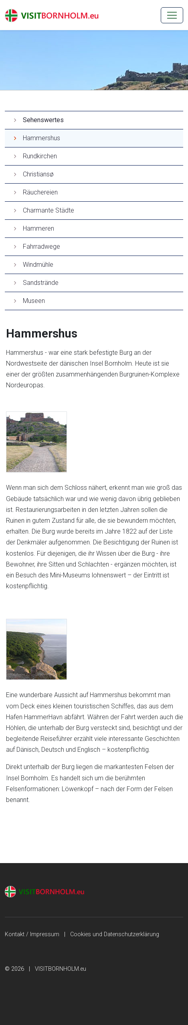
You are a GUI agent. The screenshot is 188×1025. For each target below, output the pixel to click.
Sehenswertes (43, 120)
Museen (34, 301)
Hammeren (38, 228)
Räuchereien (40, 192)
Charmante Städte (48, 210)
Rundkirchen (40, 156)
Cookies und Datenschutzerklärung (114, 934)
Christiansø (38, 174)
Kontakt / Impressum (32, 934)
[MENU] (172, 15)
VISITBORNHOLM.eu (60, 969)
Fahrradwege (41, 246)
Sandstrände (41, 282)
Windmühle (38, 264)
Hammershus (41, 138)
